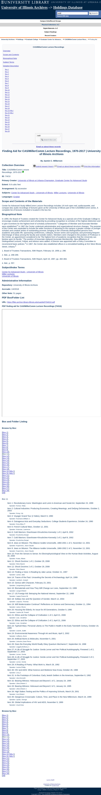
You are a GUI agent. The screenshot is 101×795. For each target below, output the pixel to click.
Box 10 (7, 90)
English (16, 197)
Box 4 (7, 76)
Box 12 (7, 94)
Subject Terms (8, 62)
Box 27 (7, 129)
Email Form (55, 785)
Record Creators (50, 35)
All (3, 493)
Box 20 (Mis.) (9, 113)
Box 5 (7, 78)
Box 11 (7, 92)
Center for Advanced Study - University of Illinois (32, 193)
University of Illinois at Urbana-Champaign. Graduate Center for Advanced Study (52, 180)
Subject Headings (50, 32)
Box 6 (7, 81)
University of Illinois (76, 193)
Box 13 (7, 97)
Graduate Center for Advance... (51, 39)
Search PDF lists (63, 16)
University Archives (8, 39)
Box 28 (7, 131)
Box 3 (7, 74)
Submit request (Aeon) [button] (43, 166)
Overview (6, 51)
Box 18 (7, 108)
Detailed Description (11, 66)
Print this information (90, 166)
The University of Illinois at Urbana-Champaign (56, 794)
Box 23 (7, 120)
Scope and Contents (11, 55)
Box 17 (7, 106)
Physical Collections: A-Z (50, 24)
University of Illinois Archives (24, 7)
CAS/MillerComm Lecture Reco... (76, 39)
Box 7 (7, 83)
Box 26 (7, 126)
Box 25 (7, 124)
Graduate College (32, 39)
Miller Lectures (60, 193)
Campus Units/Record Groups (50, 21)
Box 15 (7, 101)
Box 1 (7, 69)
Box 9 (7, 88)
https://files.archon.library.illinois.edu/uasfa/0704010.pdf (31, 302)
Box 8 (7, 85)
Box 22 (7, 117)
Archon (48, 793)
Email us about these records (48, 147)
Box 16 (7, 104)
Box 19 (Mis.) (9, 110)
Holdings (20, 39)
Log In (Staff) (50, 780)
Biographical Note (10, 58)
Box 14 (7, 99)
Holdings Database (68, 7)
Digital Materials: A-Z (50, 28)
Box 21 (7, 115)
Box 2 (7, 72)
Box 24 (7, 122)
